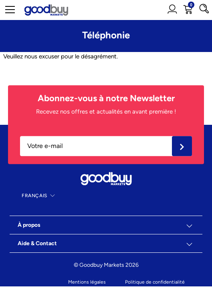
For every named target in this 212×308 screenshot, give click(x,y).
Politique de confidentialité (155, 282)
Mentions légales (87, 282)
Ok (182, 146)
